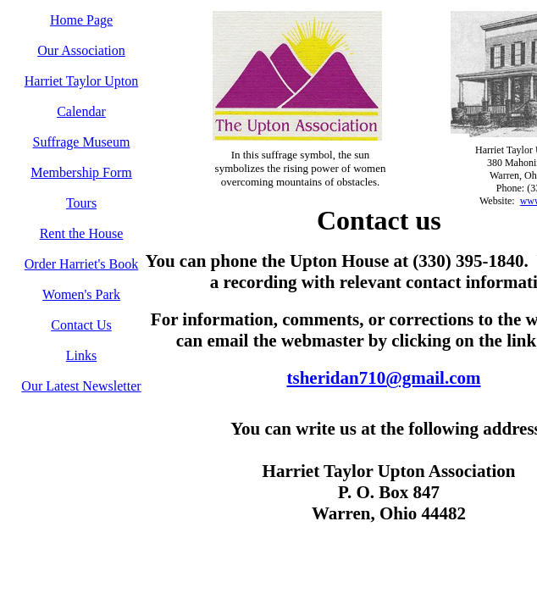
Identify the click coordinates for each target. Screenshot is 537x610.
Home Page (81, 20)
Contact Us (81, 325)
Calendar (81, 111)
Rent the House (82, 233)
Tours (81, 203)
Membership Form (81, 172)
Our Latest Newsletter (81, 386)
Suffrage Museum (81, 142)
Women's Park (81, 294)
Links (81, 355)
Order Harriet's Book (81, 264)
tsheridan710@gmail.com (384, 378)
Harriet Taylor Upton (82, 81)
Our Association (81, 50)
